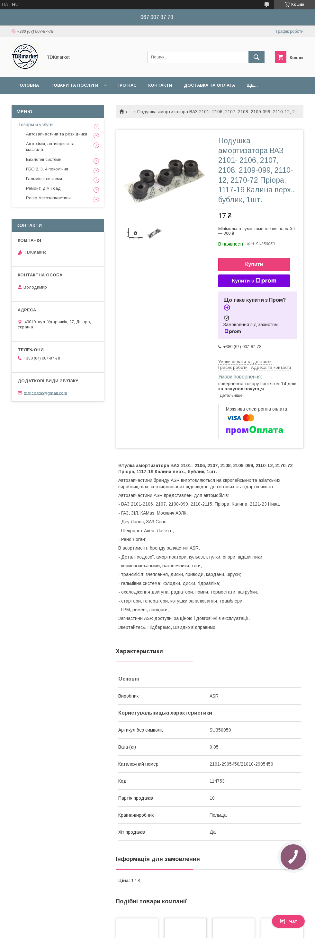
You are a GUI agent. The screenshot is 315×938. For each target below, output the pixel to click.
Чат (288, 921)
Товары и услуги (35, 124)
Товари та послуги (74, 85)
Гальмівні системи (44, 178)
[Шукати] (256, 57)
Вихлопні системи (43, 159)
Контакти (160, 85)
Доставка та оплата (209, 85)
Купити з (254, 281)
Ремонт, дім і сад (43, 188)
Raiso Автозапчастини (48, 197)
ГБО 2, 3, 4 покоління (47, 169)
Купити (254, 264)
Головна (28, 85)
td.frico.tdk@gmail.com (45, 392)
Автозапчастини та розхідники (56, 134)
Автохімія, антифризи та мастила (50, 146)
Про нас (126, 85)
